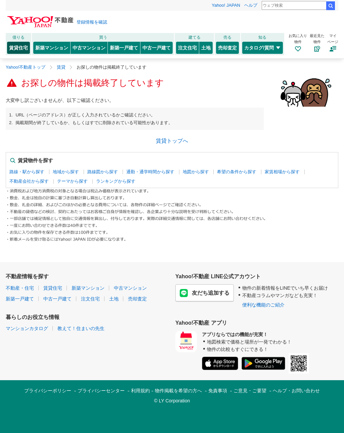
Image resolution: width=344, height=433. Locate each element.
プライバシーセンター (101, 390)
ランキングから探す (115, 181)
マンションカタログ (27, 328)
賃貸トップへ (172, 141)
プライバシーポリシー (47, 390)
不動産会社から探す (29, 181)
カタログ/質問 (262, 47)
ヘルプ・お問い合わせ (296, 390)
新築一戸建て (124, 47)
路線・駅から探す (26, 171)
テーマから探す (72, 181)
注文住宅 (187, 47)
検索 (330, 5)
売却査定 (227, 47)
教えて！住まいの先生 (80, 328)
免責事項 (217, 390)
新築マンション (51, 47)
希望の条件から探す (236, 171)
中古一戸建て (156, 47)
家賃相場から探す (282, 171)
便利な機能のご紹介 (263, 305)
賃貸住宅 (18, 47)
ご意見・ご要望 (249, 390)
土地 (206, 47)
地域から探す (66, 171)
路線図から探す (102, 171)
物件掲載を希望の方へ (178, 390)
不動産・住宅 (20, 288)
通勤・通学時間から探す (150, 171)
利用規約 (140, 390)
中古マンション (89, 47)
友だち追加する (204, 293)
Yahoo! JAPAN (226, 5)
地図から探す (196, 171)
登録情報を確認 (92, 22)
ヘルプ (250, 5)
